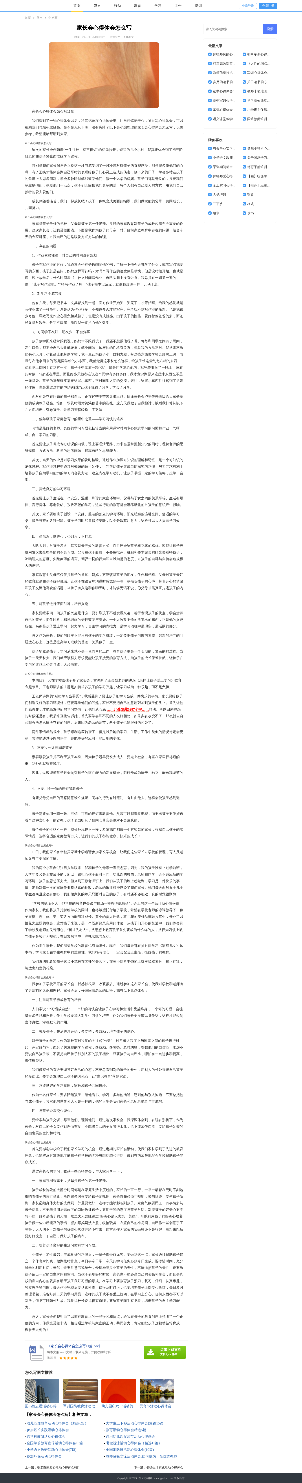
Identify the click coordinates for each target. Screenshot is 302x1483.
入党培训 (219, 194)
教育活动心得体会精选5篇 (126, 1430)
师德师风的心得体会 (228, 54)
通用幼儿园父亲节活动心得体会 (130, 1436)
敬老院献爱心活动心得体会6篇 (58, 1467)
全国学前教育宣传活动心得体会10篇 (55, 1443)
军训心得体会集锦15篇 (263, 73)
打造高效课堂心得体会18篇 (233, 63)
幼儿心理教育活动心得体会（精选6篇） (57, 1423)
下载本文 (128, 36)
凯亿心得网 (145, 1478)
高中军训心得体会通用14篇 (233, 100)
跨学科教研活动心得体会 (46, 1436)
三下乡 (218, 204)
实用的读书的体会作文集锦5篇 (235, 82)
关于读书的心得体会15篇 (265, 82)
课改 (250, 194)
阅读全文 (115, 36)
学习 (157, 5)
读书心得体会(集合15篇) (230, 91)
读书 (250, 213)
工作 (178, 5)
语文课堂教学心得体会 (229, 119)
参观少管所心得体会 (262, 148)
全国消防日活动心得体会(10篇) (130, 1450)
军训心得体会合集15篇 (229, 110)
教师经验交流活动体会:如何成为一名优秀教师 (141, 1456)
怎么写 (53, 18)
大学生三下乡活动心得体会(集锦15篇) (135, 1423)
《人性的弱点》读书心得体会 (268, 63)
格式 (250, 204)
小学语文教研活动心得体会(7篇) (52, 1450)
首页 (77, 5)
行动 (117, 5)
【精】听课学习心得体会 (265, 176)
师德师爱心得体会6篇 (228, 176)
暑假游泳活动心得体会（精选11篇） (134, 1443)
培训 (198, 5)
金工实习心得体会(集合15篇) (234, 185)
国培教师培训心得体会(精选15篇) (271, 119)
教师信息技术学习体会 (229, 73)
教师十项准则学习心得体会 (267, 91)
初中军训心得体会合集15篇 (267, 54)
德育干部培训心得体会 (263, 167)
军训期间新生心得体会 (229, 167)
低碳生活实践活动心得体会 (164, 1467)
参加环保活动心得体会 (44, 1456)
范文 (97, 5)
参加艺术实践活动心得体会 (48, 1430)
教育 (137, 5)
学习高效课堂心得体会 (263, 100)
